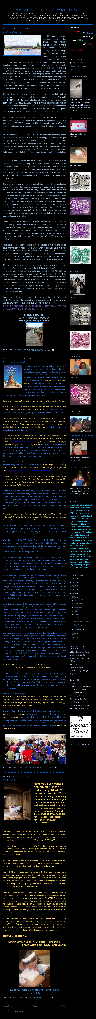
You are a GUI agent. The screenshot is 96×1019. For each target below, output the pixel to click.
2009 (74, 634)
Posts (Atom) (18, 1011)
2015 (74, 579)
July (76, 611)
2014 (74, 583)
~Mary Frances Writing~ (48, 10)
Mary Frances (78, 63)
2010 (74, 597)
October (78, 600)
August (77, 607)
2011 (74, 593)
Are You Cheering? (13, 32)
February (78, 630)
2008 (74, 638)
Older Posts (61, 1006)
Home (35, 1006)
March (77, 615)
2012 (74, 590)
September (79, 604)
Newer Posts (7, 1006)
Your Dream (9, 779)
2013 (74, 586)
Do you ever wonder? (14, 362)
